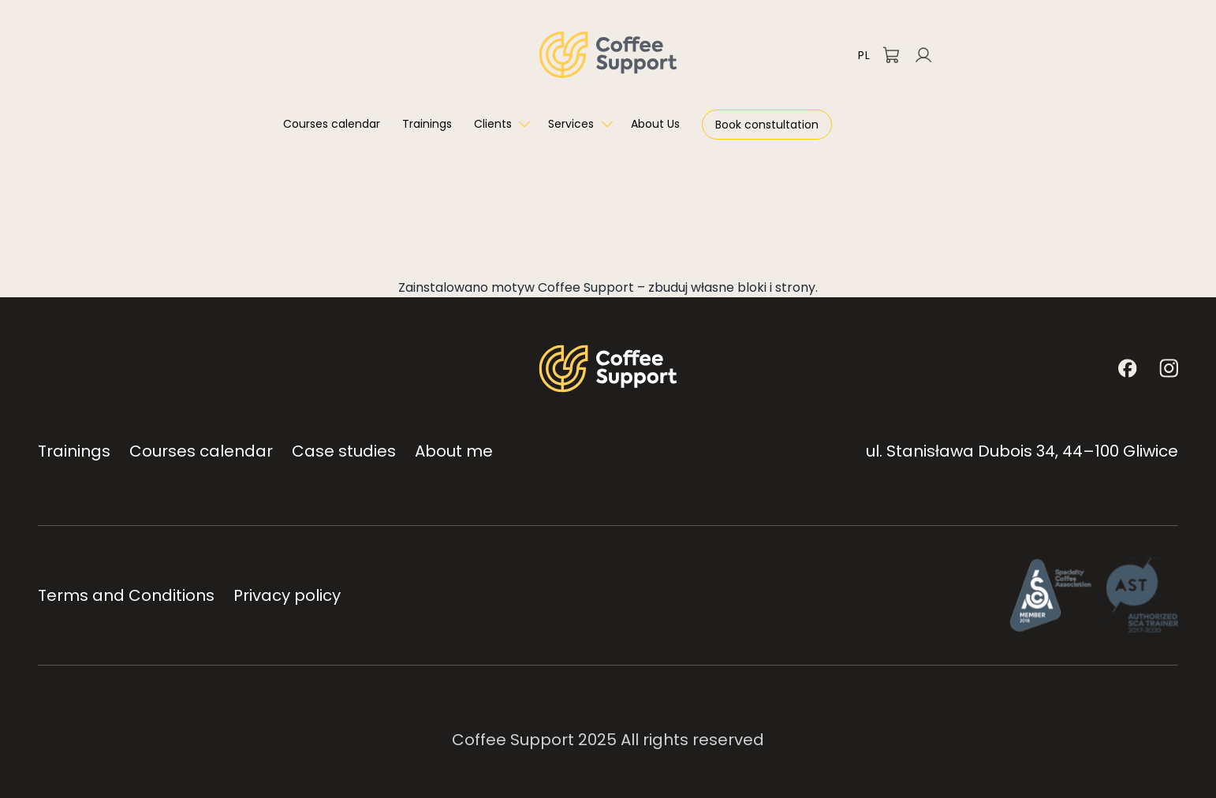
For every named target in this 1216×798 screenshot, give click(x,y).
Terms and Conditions (126, 595)
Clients (493, 124)
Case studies (344, 451)
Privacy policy (287, 595)
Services (571, 124)
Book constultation (767, 124)
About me (454, 451)
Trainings (427, 124)
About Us (655, 124)
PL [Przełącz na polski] (864, 55)
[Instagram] (1168, 368)
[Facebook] (1127, 368)
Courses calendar (331, 124)
